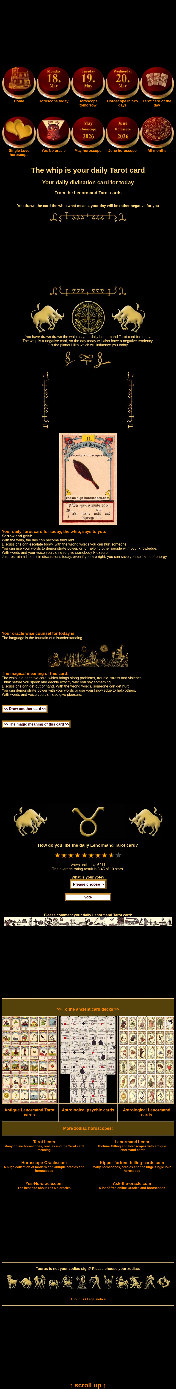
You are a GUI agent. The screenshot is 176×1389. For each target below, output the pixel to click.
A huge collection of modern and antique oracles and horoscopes (44, 1167)
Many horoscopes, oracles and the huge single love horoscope (132, 1167)
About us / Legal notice (88, 1299)
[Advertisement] (88, 34)
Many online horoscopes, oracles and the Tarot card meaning (44, 1146)
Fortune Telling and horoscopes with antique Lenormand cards (132, 1146)
